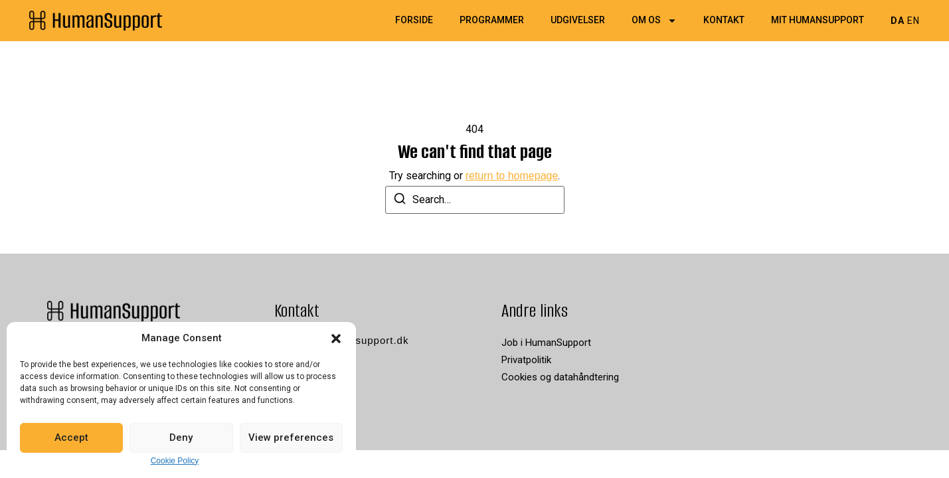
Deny (181, 437)
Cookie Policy (175, 460)
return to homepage (512, 175)
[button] (336, 338)
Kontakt (723, 20)
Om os (654, 20)
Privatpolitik (526, 360)
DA (898, 20)
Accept (71, 437)
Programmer (492, 20)
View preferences (290, 437)
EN (913, 20)
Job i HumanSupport (546, 343)
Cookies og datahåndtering (560, 377)
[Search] (400, 201)
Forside (414, 20)
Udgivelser (578, 20)
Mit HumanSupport (817, 20)
